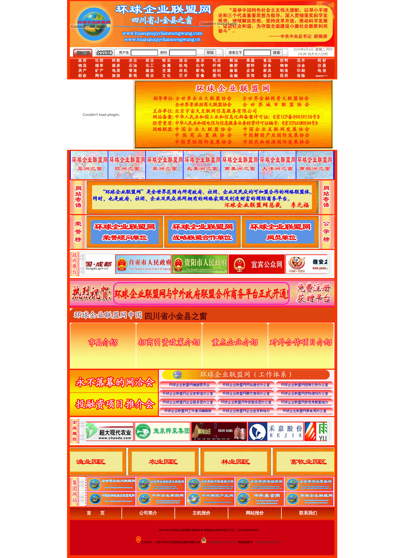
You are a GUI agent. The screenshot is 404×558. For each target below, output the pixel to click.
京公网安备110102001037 (222, 542)
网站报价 (255, 513)
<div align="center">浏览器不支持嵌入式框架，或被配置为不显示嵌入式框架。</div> (206, 431)
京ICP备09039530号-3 (268, 542)
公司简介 (148, 513)
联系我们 (308, 513)
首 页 (96, 513)
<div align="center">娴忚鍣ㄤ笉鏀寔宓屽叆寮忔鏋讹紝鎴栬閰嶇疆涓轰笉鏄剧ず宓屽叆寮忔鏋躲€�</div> (206, 264)
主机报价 (201, 513)
